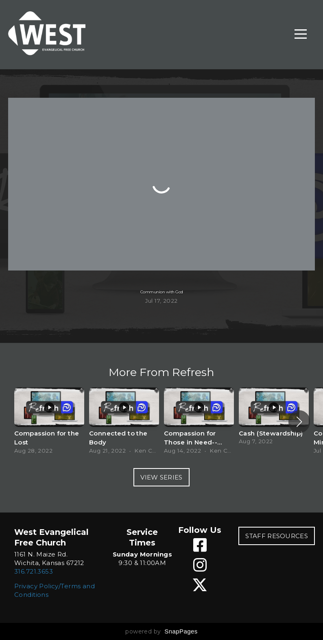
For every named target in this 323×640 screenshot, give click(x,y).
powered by (161, 631)
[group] (49, 421)
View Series (161, 477)
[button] (299, 422)
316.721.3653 (33, 571)
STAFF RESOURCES (276, 536)
